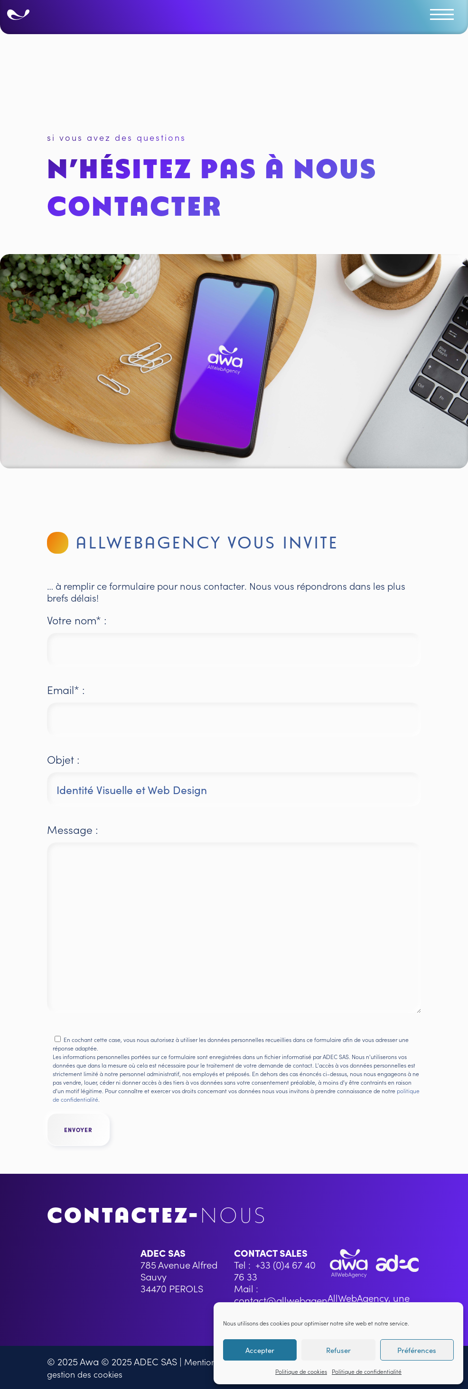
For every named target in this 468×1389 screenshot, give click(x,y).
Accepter (259, 1350)
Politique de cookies (301, 1371)
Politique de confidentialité (367, 1371)
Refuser (338, 1350)
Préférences (416, 1350)
